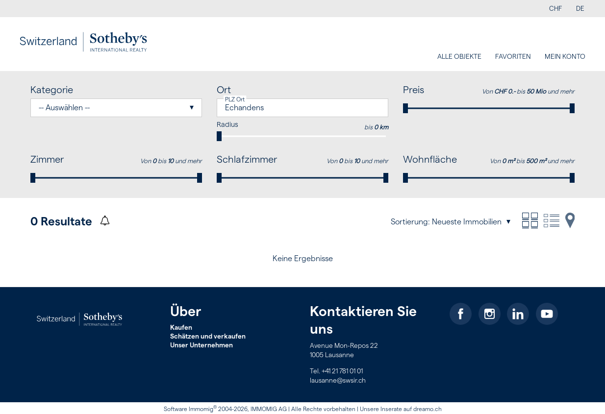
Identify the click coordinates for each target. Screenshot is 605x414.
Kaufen (181, 327)
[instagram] (490, 314)
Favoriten (513, 56)
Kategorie (51, 90)
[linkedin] (518, 314)
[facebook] (461, 314)
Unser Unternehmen (201, 345)
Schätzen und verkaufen (208, 336)
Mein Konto (565, 56)
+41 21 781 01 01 (342, 371)
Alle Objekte (459, 56)
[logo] (83, 42)
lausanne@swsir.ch (338, 380)
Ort (224, 90)
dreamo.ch (427, 409)
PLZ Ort (235, 99)
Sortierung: (410, 222)
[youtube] (547, 314)
